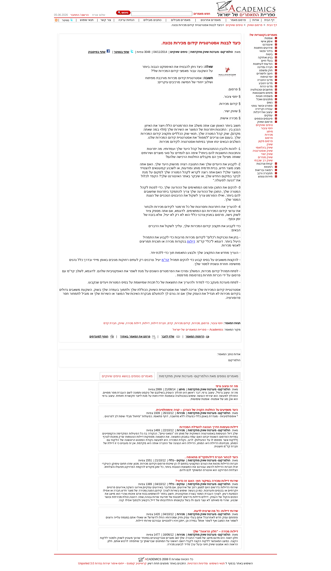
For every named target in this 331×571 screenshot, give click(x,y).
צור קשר (105, 20)
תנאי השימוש (217, 563)
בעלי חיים (267, 60)
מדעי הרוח (266, 86)
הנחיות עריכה (126, 20)
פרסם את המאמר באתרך (135, 336)
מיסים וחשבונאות (263, 92)
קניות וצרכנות (265, 163)
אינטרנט (268, 44)
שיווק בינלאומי (264, 147)
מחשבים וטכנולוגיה (261, 89)
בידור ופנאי (266, 51)
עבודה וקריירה (264, 109)
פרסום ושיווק (255, 25)
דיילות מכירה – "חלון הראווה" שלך (215, 531)
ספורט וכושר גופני (262, 105)
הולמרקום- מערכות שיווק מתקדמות (211, 52)
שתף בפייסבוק (97, 52)
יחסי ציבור (267, 128)
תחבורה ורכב (265, 173)
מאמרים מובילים (180, 20)
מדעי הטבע (266, 83)
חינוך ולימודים (265, 73)
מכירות (269, 134)
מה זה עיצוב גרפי (227, 386)
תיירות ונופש (265, 176)
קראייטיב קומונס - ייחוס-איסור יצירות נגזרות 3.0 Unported (112, 563)
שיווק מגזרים (265, 157)
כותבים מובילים (152, 20)
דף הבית (269, 20)
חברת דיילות (158, 323)
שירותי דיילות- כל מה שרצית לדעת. (215, 511)
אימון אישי (267, 41)
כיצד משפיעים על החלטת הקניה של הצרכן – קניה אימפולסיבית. (197, 409)
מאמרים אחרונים (211, 20)
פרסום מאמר (238, 20)
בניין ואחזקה (265, 57)
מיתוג (270, 131)
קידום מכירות (182, 323)
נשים (270, 102)
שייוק (121, 323)
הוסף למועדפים (98, 336)
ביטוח (269, 54)
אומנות (269, 38)
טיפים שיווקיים (234, 25)
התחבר (74, 15)
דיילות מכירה (133, 323)
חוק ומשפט (266, 70)
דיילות (191, 241)
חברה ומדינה (265, 67)
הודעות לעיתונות (263, 64)
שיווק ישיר (267, 154)
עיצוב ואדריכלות (263, 112)
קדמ (170, 323)
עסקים (268, 115)
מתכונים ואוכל (264, 99)
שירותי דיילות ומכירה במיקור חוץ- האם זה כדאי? (206, 480)
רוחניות (268, 166)
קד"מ (165, 260)
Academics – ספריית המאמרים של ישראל (198, 329)
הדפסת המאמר (194, 336)
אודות (255, 20)
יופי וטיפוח (266, 76)
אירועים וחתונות (263, 47)
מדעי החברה (265, 80)
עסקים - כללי (177, 460)
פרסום (269, 138)
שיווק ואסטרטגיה (263, 150)
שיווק (270, 144)
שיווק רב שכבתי (263, 160)
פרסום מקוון (265, 141)
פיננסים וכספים (263, 118)
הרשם (85, 15)
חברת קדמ (110, 323)
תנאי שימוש (87, 20)
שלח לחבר (167, 336)
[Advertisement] (193, 31)
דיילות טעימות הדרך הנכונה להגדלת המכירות (209, 427)
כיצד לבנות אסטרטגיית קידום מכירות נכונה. (196, 25)
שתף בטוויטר (121, 52)
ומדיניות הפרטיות (198, 563)
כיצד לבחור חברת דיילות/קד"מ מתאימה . (211, 457)
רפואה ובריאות (264, 170)
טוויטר (65, 20)
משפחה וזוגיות (264, 96)
